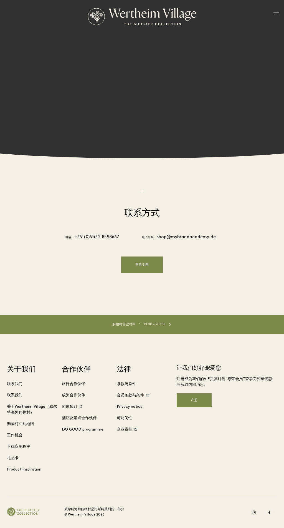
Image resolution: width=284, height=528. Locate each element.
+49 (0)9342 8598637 (97, 237)
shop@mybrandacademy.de (186, 237)
